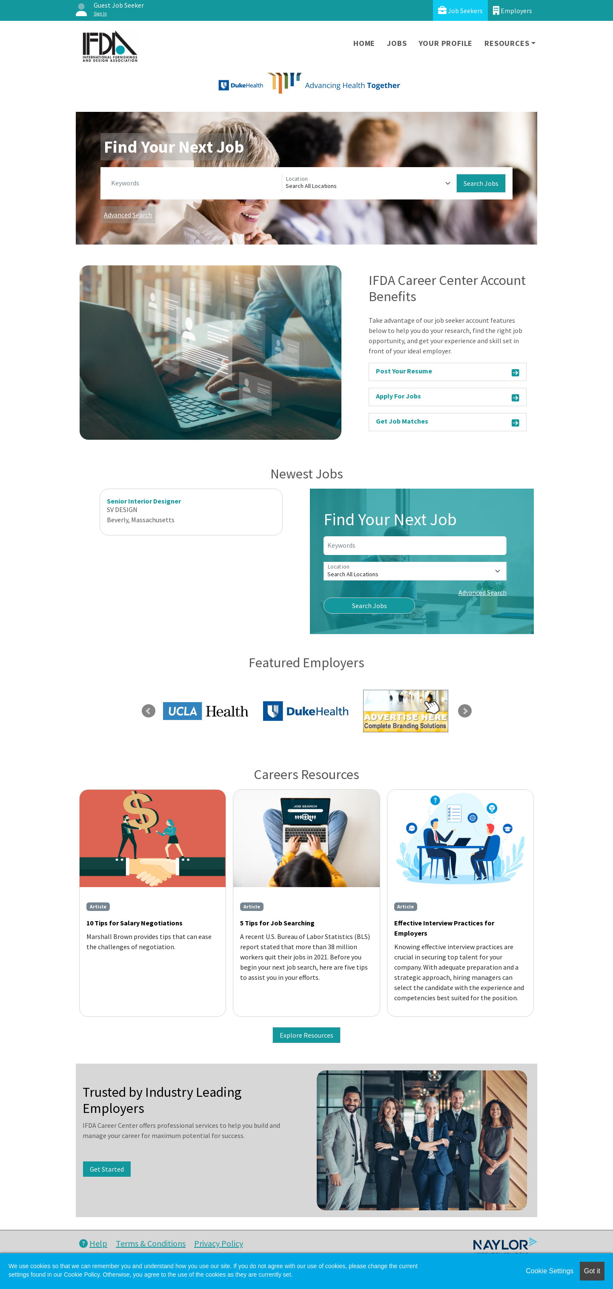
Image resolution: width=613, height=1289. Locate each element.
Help (93, 1243)
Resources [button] (506, 43)
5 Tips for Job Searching (277, 923)
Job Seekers (460, 10)
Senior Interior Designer (144, 501)
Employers (512, 10)
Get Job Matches (447, 422)
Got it (592, 1271)
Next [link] (465, 711)
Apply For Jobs (447, 397)
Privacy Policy (218, 1243)
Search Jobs (481, 183)
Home (364, 43)
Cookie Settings (549, 1271)
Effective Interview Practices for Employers (444, 928)
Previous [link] (148, 711)
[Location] (369, 183)
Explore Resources (306, 1035)
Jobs (397, 43)
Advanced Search (128, 215)
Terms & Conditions (151, 1243)
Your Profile (446, 43)
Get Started (107, 1169)
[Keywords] (194, 183)
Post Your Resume (447, 372)
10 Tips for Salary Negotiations (134, 923)
